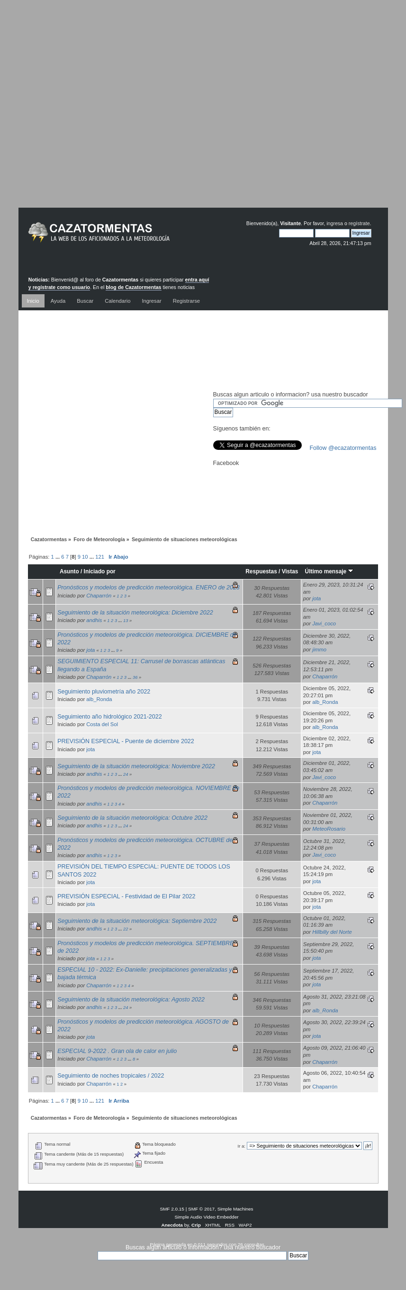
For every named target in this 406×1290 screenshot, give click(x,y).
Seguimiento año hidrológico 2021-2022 (109, 716)
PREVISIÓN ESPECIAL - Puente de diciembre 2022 (125, 741)
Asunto (69, 571)
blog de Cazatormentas (133, 287)
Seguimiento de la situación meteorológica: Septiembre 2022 (137, 921)
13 (125, 620)
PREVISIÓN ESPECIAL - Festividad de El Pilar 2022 (126, 896)
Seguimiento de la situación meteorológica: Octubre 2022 (132, 818)
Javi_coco (324, 623)
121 (99, 557)
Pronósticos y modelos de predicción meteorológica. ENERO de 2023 (148, 587)
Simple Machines (235, 1208)
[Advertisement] (196, 111)
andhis (94, 620)
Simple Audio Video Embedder (206, 1217)
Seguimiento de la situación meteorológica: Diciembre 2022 (135, 612)
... (58, 557)
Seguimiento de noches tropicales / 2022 (110, 1075)
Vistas (290, 571)
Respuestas (261, 571)
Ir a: (241, 1146)
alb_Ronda (99, 699)
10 (85, 557)
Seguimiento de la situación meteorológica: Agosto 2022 (131, 999)
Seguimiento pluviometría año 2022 (103, 691)
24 (125, 774)
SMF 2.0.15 (172, 1208)
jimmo (319, 649)
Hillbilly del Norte (332, 932)
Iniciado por (100, 571)
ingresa (334, 223)
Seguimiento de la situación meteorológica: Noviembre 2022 (136, 766)
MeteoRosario (328, 829)
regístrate (359, 223)
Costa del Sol (102, 724)
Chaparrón (98, 595)
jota (316, 598)
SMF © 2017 (201, 1208)
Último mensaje (329, 571)
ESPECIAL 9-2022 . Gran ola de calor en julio (117, 1051)
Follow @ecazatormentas (343, 448)
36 (135, 677)
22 (125, 929)
